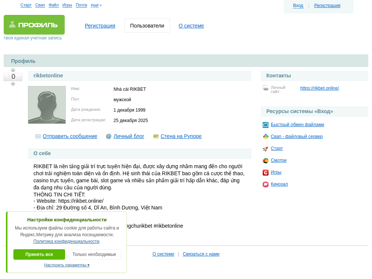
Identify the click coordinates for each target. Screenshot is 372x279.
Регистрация (327, 5)
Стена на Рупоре (181, 136)
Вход (298, 5)
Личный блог (128, 136)
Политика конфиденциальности (66, 241)
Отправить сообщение (70, 136)
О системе (191, 26)
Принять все (39, 254)
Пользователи (147, 26)
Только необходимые (94, 254)
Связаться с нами (201, 254)
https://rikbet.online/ (319, 88)
